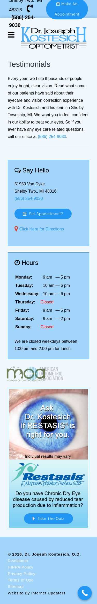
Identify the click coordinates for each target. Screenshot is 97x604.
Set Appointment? (43, 214)
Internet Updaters (48, 593)
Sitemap (16, 586)
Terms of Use (21, 580)
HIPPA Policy (20, 567)
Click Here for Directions (41, 229)
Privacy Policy (21, 573)
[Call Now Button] (85, 593)
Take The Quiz (48, 518)
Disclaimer (18, 560)
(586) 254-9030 (52, 136)
